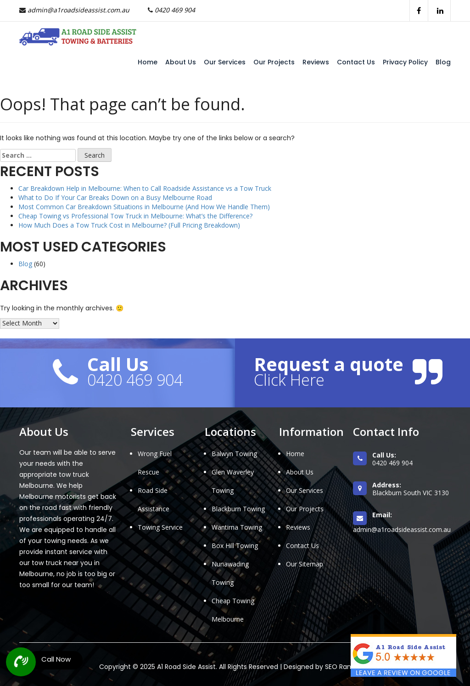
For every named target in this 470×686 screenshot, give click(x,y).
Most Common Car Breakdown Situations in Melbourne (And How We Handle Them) (144, 206)
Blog (443, 62)
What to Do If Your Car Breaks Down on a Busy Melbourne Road (115, 197)
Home (147, 62)
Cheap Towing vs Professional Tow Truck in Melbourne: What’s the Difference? (135, 216)
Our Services (225, 62)
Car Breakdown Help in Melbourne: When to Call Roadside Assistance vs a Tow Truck (144, 188)
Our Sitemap (304, 564)
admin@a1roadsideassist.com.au (78, 10)
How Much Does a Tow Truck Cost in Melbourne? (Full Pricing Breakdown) (129, 225)
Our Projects (274, 62)
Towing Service (160, 527)
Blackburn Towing (238, 508)
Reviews (315, 62)
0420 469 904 (175, 10)
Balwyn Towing (234, 453)
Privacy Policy (405, 62)
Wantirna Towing (237, 527)
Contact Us (356, 62)
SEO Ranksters (347, 666)
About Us (180, 62)
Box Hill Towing (235, 545)
